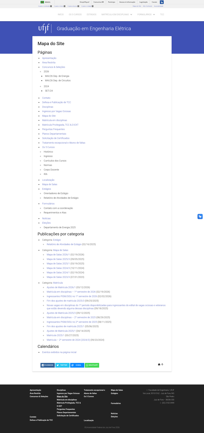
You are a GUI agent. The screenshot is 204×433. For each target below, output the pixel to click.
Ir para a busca (73, 6)
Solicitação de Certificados (55, 138)
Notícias (46, 218)
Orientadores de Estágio (56, 193)
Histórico (48, 151)
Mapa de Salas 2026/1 (58, 254)
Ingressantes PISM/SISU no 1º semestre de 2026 (72, 296)
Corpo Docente (51, 169)
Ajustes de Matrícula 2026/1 (61, 287)
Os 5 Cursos (75, 14)
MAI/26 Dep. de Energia (57, 76)
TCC (162, 14)
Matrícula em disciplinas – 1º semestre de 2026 (71, 291)
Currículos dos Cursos (55, 160)
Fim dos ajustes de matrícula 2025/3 (65, 300)
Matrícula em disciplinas (115, 14)
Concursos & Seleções (53, 67)
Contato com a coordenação (58, 208)
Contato (46, 97)
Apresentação (49, 58)
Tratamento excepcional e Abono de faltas (63, 142)
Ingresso (48, 156)
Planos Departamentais (54, 133)
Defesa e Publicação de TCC (56, 102)
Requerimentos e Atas (55, 212)
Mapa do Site (137, 6)
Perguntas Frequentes (53, 129)
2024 (46, 86)
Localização (48, 180)
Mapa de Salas (49, 184)
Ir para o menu (59, 6)
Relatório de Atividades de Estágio (61, 197)
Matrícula (58, 282)
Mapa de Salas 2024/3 (58, 268)
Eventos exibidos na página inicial (59, 352)
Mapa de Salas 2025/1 (58, 263)
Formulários (145, 14)
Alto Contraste (147, 6)
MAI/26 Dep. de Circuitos (58, 80)
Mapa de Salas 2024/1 (58, 272)
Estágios (91, 14)
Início (61, 14)
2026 (46, 71)
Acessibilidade (158, 6)
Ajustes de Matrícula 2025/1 (61, 330)
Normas (48, 165)
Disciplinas (47, 106)
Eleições (46, 222)
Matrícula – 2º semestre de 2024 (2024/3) (68, 339)
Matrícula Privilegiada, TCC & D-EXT (60, 124)
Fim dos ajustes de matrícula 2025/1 (65, 326)
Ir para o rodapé (87, 6)
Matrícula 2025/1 (55, 335)
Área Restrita (48, 62)
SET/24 (49, 90)
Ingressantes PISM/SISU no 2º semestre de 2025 (72, 322)
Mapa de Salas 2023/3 (58, 277)
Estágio (57, 239)
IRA (45, 174)
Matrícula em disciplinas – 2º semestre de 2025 (71, 317)
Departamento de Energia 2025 (60, 227)
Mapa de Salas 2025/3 (58, 259)
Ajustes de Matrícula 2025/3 (61, 313)
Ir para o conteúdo (45, 6)
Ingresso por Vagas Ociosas (56, 111)
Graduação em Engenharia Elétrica (94, 28)
